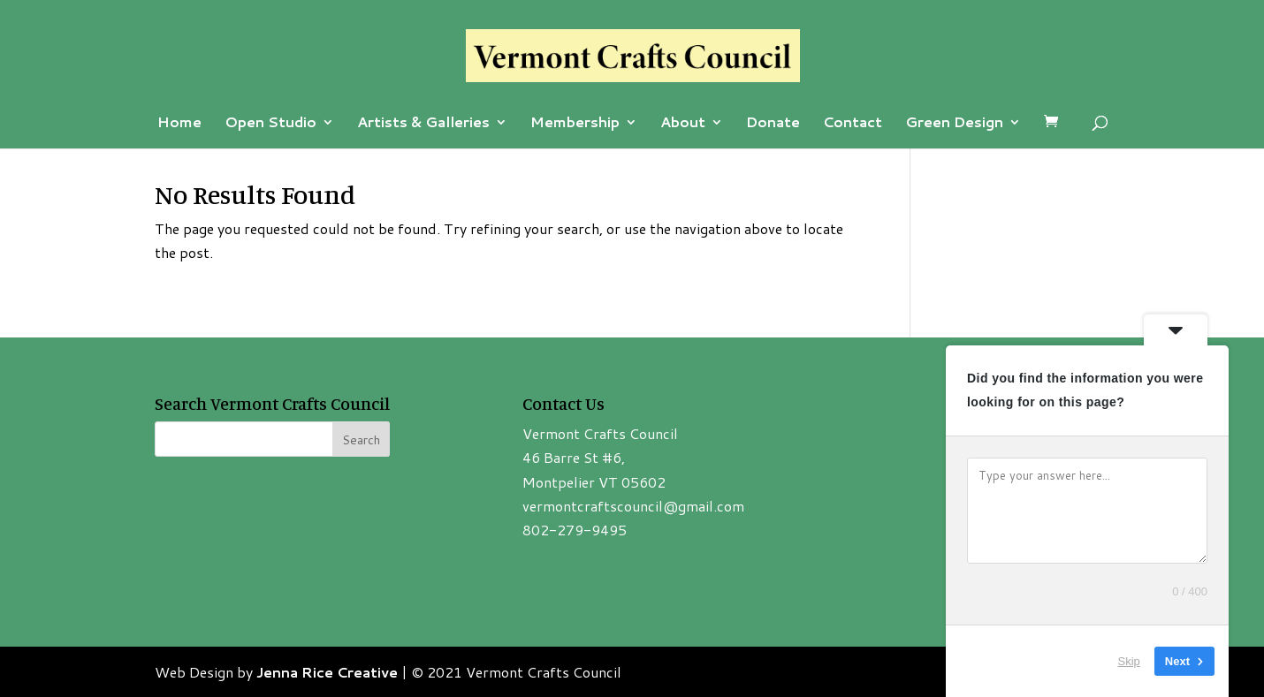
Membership (575, 124)
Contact (852, 124)
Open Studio (270, 124)
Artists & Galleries (423, 124)
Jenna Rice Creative (327, 672)
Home (179, 124)
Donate (773, 124)
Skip (1129, 661)
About (682, 124)
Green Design (954, 124)
